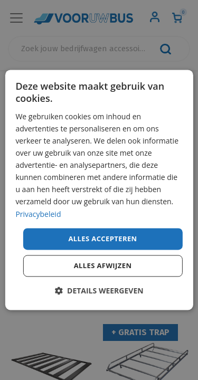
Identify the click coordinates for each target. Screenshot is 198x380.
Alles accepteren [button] (102, 238)
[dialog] (99, 190)
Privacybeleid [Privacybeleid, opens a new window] (38, 214)
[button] (98, 291)
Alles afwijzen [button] (103, 266)
